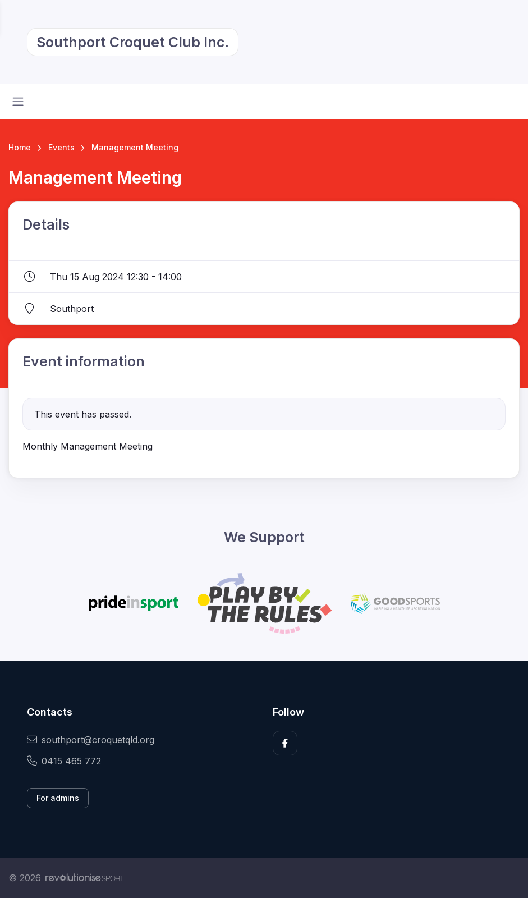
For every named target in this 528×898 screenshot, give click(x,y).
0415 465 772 (64, 761)
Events (61, 147)
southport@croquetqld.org (90, 739)
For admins (57, 798)
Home (19, 147)
